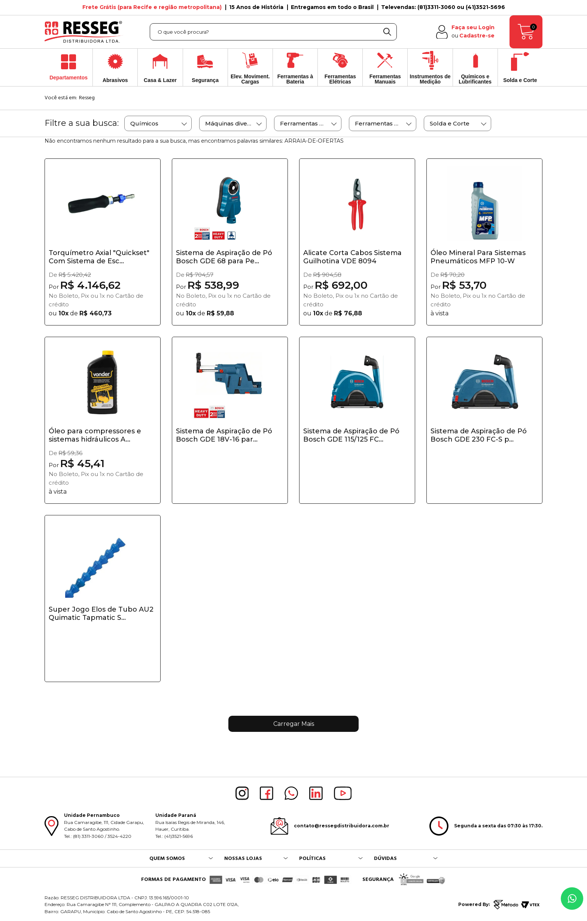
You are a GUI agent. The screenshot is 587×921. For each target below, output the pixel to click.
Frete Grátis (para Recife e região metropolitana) (152, 7)
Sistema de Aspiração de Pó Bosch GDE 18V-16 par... (224, 435)
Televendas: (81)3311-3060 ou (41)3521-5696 (443, 7)
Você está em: (61, 98)
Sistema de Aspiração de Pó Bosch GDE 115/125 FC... (351, 435)
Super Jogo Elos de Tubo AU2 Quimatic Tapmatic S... (101, 613)
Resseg (87, 98)
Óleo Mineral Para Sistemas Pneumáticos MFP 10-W (478, 257)
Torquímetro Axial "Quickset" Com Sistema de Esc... (99, 257)
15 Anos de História (256, 7)
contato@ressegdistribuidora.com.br (341, 825)
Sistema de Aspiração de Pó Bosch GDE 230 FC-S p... (479, 435)
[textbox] (273, 31)
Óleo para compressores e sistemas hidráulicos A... (95, 435)
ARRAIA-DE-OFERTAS (314, 140)
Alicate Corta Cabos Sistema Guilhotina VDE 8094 (352, 257)
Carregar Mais (293, 723)
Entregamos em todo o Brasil (332, 7)
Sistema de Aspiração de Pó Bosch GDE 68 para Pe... (224, 257)
